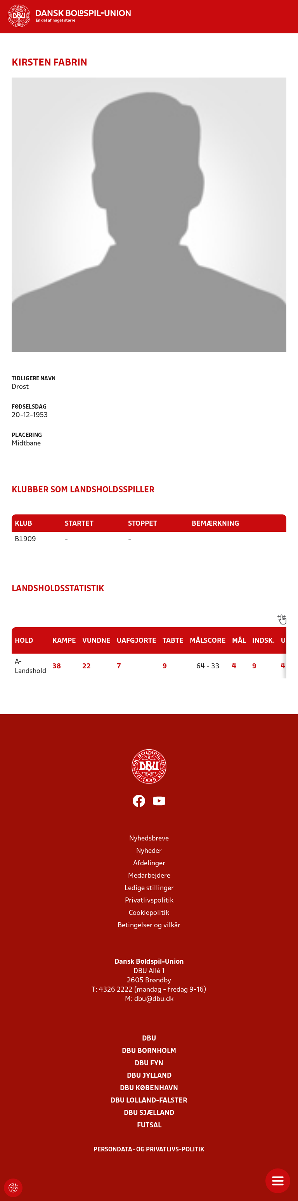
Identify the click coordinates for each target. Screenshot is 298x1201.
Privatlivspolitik (149, 900)
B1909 (25, 539)
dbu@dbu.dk (153, 999)
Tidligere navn (33, 378)
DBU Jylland (149, 1075)
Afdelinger (149, 863)
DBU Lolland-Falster (149, 1100)
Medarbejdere (149, 875)
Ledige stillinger (149, 888)
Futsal (149, 1125)
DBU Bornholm (149, 1050)
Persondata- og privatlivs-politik (149, 1149)
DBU (149, 1038)
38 (56, 666)
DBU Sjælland (149, 1113)
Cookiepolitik (149, 912)
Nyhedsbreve (149, 838)
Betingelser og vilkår (149, 925)
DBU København (149, 1088)
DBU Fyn (149, 1063)
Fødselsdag (29, 407)
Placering (27, 435)
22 (86, 666)
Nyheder (149, 850)
